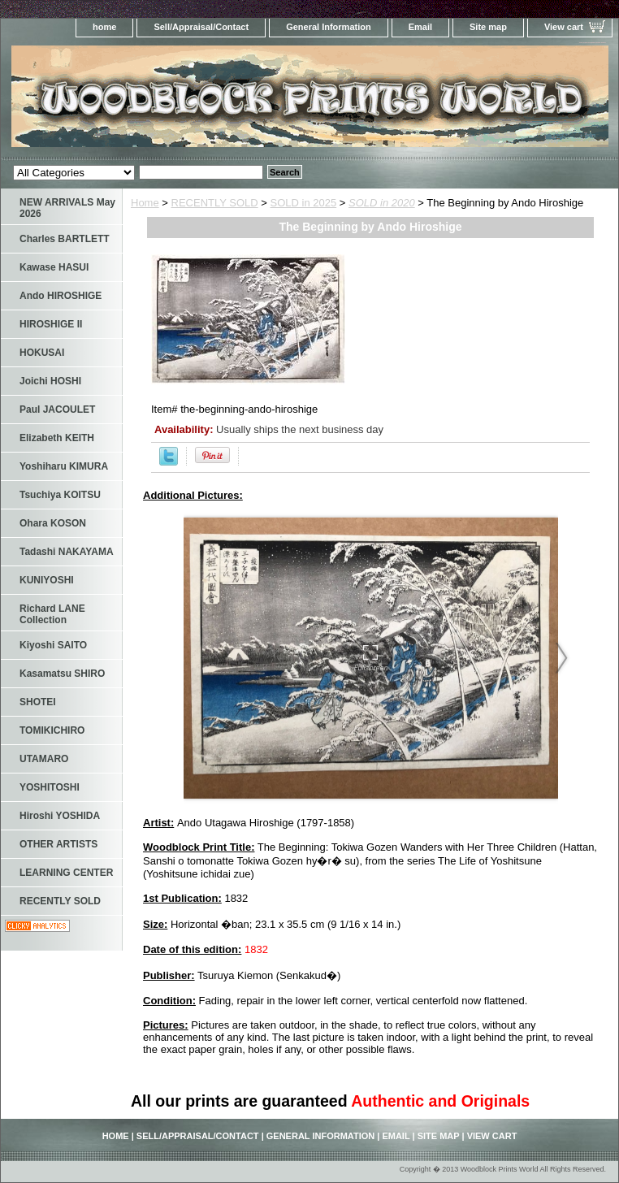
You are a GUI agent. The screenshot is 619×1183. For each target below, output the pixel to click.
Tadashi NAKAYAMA (66, 551)
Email (420, 27)
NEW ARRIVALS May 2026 (67, 208)
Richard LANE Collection (52, 614)
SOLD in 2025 (304, 203)
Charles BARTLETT (64, 239)
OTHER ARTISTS (58, 844)
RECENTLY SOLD (214, 203)
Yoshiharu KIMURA (63, 466)
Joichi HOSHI (50, 381)
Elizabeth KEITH (56, 438)
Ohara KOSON (52, 523)
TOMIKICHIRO (51, 730)
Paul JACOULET (57, 409)
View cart (563, 27)
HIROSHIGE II (50, 324)
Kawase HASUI (54, 267)
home (104, 27)
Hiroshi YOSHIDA (59, 815)
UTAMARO (43, 759)
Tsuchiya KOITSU (60, 494)
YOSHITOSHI (49, 787)
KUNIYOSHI (46, 580)
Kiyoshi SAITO (53, 645)
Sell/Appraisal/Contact (201, 27)
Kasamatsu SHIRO (62, 673)
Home (145, 203)
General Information (328, 27)
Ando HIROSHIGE (60, 295)
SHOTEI (37, 702)
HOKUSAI (41, 352)
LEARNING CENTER (66, 872)
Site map (488, 27)
